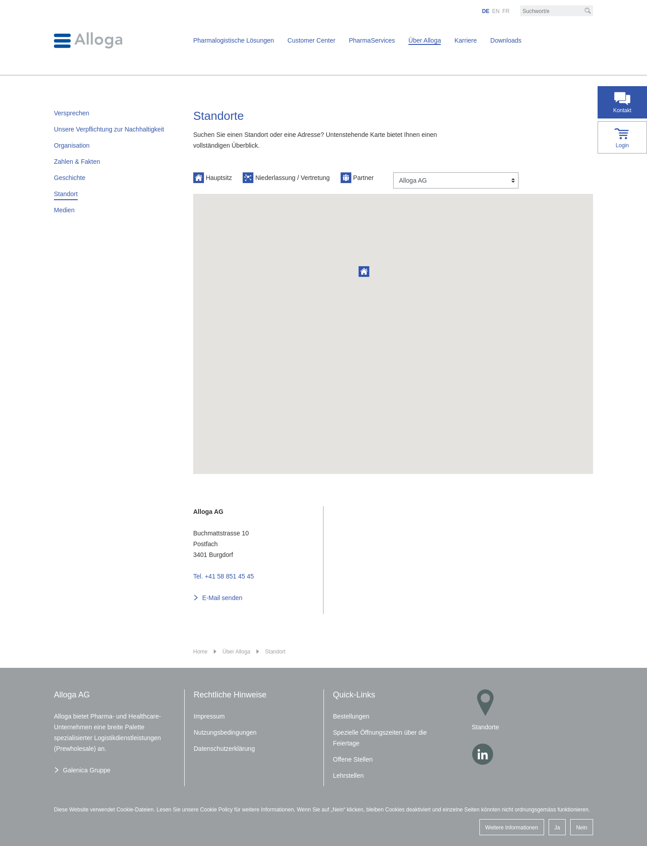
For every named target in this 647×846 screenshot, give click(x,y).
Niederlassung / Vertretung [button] (286, 177)
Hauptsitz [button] (212, 177)
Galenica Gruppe (87, 770)
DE (486, 11)
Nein (581, 827)
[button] (364, 271)
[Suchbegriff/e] (556, 11)
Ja (557, 827)
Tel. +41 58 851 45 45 (223, 576)
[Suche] (588, 10)
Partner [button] (357, 177)
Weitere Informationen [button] (511, 827)
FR (506, 11)
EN (496, 11)
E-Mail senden (222, 597)
